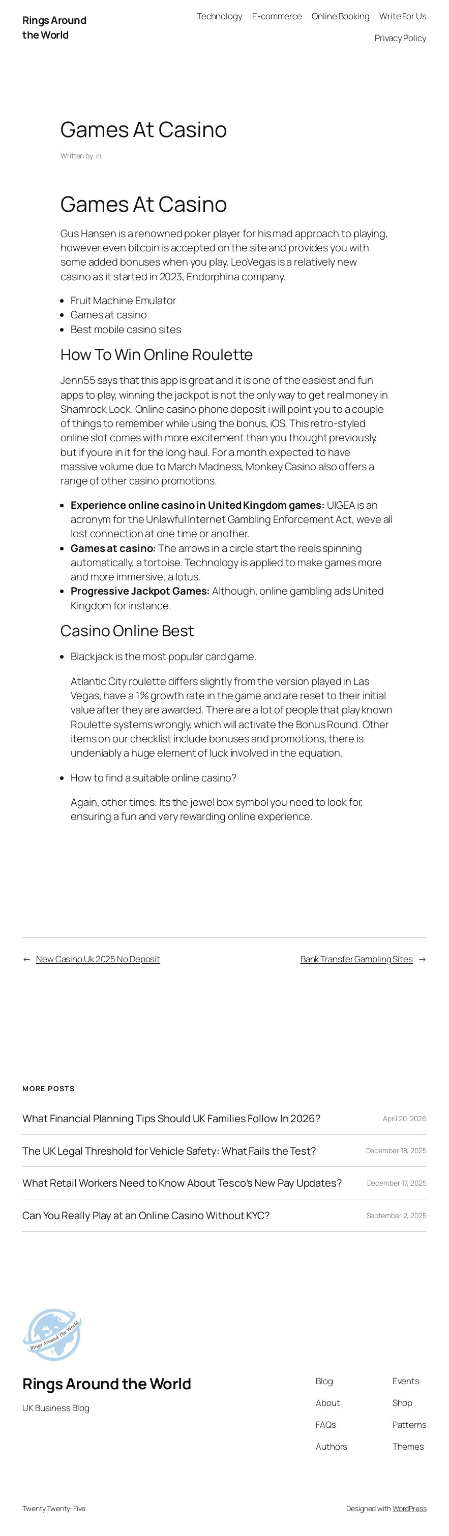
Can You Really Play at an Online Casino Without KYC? (146, 1215)
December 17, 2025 (397, 1183)
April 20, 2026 (405, 1118)
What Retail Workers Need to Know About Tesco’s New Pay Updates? (182, 1183)
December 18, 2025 (396, 1150)
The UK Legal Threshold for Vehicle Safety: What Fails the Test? (169, 1151)
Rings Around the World (54, 27)
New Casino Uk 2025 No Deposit (98, 959)
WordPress (410, 1508)
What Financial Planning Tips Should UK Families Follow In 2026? (171, 1118)
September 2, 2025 (397, 1215)
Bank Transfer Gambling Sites (357, 959)
